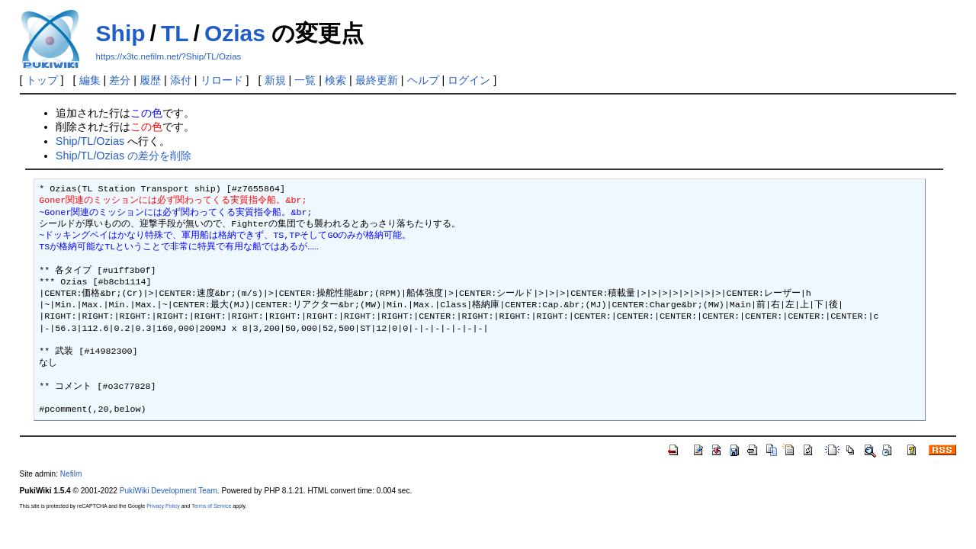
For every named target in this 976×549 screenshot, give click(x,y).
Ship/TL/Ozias (90, 141)
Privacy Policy (163, 506)
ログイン (469, 80)
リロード (222, 80)
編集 (90, 80)
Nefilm (71, 474)
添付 (180, 80)
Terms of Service (211, 506)
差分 (119, 80)
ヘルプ (423, 80)
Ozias (234, 33)
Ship (121, 33)
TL (175, 33)
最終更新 (376, 80)
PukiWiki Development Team (168, 490)
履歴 (150, 80)
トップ (42, 80)
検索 (335, 80)
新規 (275, 80)
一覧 (305, 80)
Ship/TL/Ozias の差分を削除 (123, 155)
